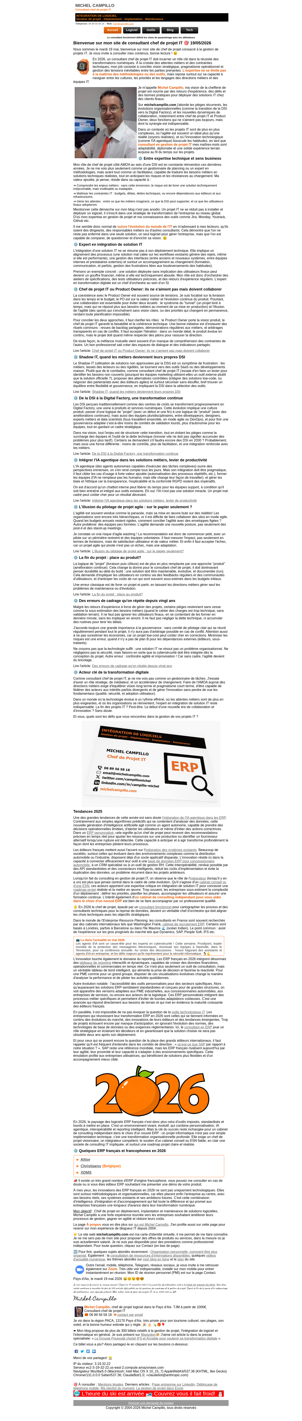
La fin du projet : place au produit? (117, 594)
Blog (170, 30)
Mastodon (148, 1334)
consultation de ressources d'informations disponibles (150, 1255)
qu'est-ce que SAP (191, 1044)
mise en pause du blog (200, 1284)
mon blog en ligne (156, 1259)
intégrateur (198, 878)
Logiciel (131, 30)
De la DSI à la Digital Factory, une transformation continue (135, 453)
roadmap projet (84, 889)
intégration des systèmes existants (171, 850)
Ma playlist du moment (117, 1388)
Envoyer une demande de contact (150, 1403)
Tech (189, 30)
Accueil (112, 30)
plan (180, 1259)
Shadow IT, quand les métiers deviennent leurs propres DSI (136, 392)
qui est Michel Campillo (151, 1224)
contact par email (130, 1315)
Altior (85, 1159)
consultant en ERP (198, 1027)
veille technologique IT (188, 1012)
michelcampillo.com (123, 23)
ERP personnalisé (100, 833)
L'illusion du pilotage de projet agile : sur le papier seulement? (138, 551)
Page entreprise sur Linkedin (173, 1384)
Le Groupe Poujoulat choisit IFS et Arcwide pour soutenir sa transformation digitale (156, 1338)
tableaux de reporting (95, 962)
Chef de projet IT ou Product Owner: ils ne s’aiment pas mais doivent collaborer (151, 350)
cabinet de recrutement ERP (183, 924)
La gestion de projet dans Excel (159, 1388)
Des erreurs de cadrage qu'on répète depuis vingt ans (132, 666)
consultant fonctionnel (155, 907)
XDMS (86, 1172)
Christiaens (91, 1166)
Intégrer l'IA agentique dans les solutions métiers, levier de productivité (144, 500)
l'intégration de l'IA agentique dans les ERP (194, 817)
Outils (151, 30)
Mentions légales (110, 1384)
